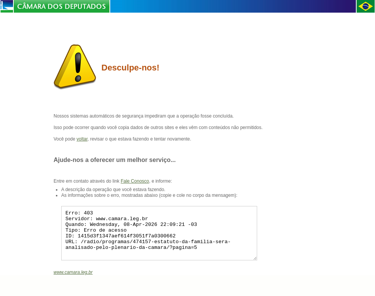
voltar (82, 139)
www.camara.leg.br (73, 281)
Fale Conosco (135, 181)
